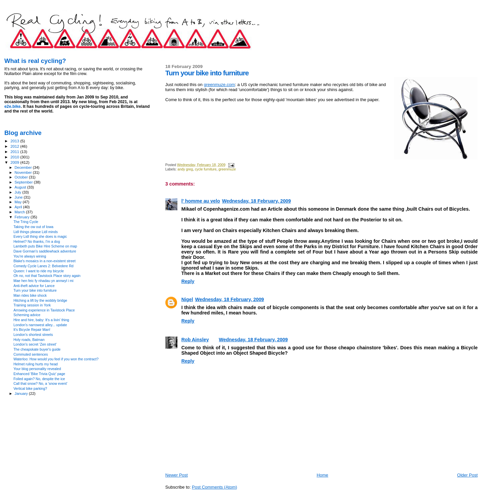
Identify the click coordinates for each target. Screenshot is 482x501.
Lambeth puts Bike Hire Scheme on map (45, 246)
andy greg (185, 169)
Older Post (467, 475)
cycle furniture (206, 169)
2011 (15, 151)
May (19, 202)
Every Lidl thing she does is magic (40, 236)
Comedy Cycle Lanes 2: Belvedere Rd (43, 266)
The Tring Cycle (25, 222)
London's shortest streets (33, 335)
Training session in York (32, 305)
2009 (15, 162)
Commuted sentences (30, 354)
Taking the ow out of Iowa (33, 227)
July (18, 192)
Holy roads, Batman (29, 340)
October (22, 177)
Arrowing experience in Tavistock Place (44, 310)
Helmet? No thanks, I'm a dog (36, 241)
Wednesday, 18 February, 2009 (256, 201)
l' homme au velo (200, 201)
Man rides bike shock (30, 295)
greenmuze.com (219, 84)
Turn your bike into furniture (35, 290)
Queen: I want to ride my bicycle (38, 271)
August (21, 187)
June (19, 197)
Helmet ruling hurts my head (35, 364)
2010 (15, 157)
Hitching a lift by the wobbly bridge (40, 300)
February (23, 217)
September (24, 182)
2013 (15, 141)
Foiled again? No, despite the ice (39, 379)
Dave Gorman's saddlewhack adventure (44, 251)
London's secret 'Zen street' (35, 344)
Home (322, 475)
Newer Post (176, 475)
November (24, 172)
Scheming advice (27, 315)
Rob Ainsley (195, 339)
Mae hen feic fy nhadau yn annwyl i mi (43, 281)
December (24, 167)
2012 (15, 146)
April (19, 207)
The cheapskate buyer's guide (37, 349)
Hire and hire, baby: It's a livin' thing (41, 320)
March (20, 212)
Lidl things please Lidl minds (35, 232)
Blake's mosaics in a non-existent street (44, 261)
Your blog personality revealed (37, 369)
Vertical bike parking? (30, 388)
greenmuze (227, 169)
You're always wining (29, 256)
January (22, 393)
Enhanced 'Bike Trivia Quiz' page (39, 374)
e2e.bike (12, 106)
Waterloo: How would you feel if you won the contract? (55, 359)
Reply (187, 281)
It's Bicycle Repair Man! (31, 330)
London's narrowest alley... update (40, 325)
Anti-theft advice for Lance (34, 286)
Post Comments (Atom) (214, 487)
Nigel (187, 299)
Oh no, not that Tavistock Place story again (46, 276)
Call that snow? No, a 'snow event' (40, 383)
